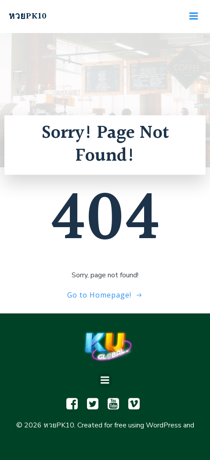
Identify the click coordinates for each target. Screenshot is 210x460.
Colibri (105, 437)
